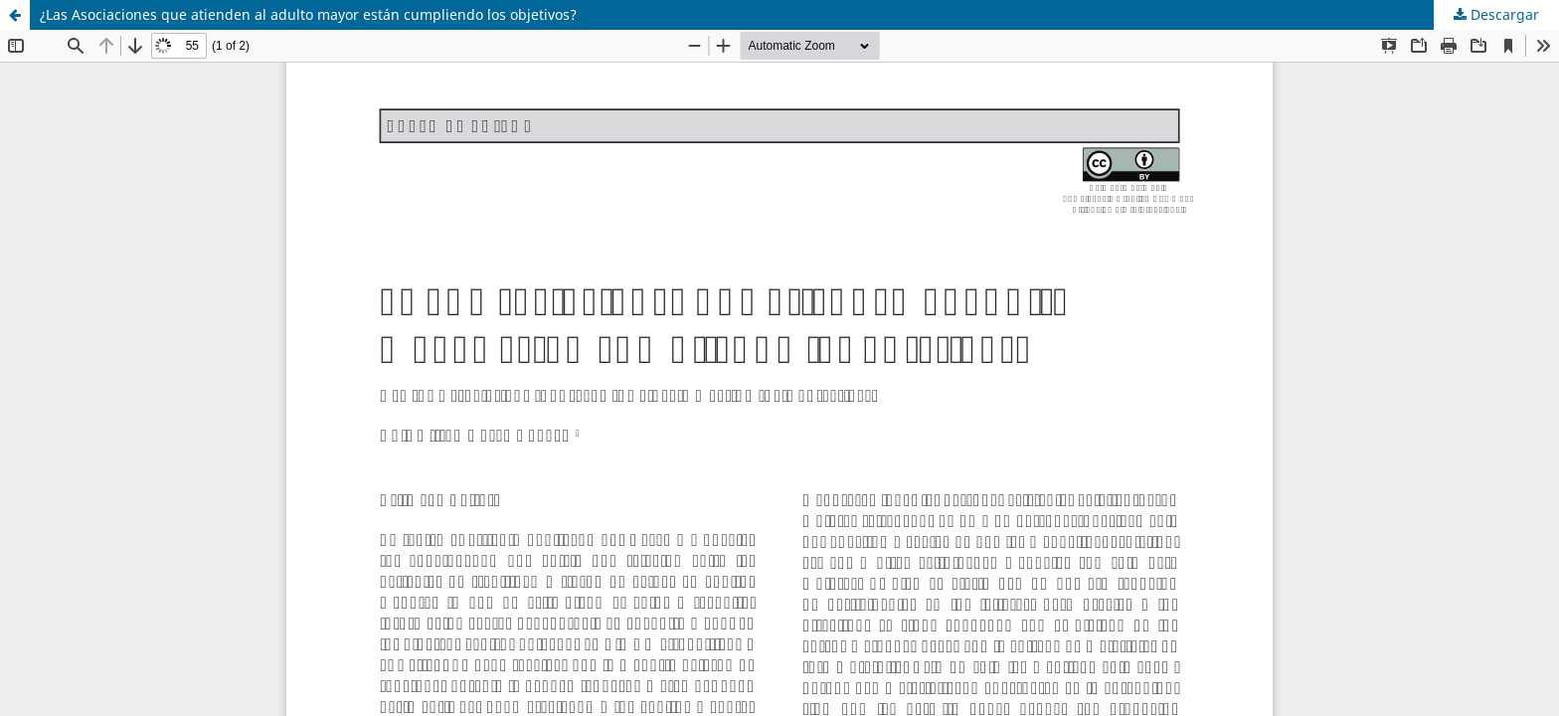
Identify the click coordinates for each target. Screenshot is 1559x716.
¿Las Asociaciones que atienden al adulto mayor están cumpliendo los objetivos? (308, 14)
